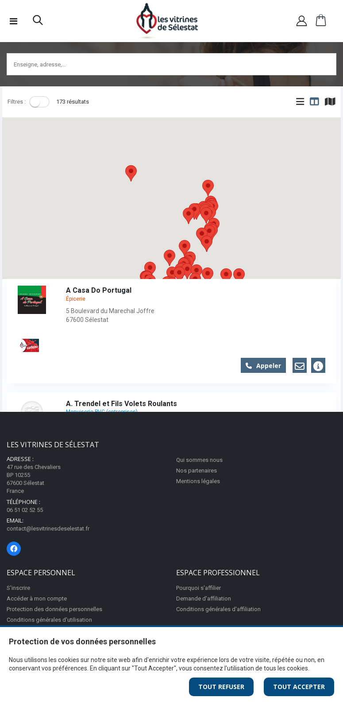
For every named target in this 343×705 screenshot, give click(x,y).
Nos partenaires (196, 470)
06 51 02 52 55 (25, 510)
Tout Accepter (299, 686)
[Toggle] (39, 102)
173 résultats (72, 101)
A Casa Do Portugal (98, 290)
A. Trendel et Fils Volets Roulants (121, 403)
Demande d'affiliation (203, 598)
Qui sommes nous (199, 460)
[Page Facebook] (14, 549)
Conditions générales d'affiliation (218, 609)
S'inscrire (18, 588)
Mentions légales (198, 481)
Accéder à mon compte (37, 598)
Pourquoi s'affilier (198, 588)
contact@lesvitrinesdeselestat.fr (48, 528)
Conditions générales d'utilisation (49, 619)
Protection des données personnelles (54, 609)
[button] (38, 22)
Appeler (263, 365)
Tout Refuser (221, 686)
